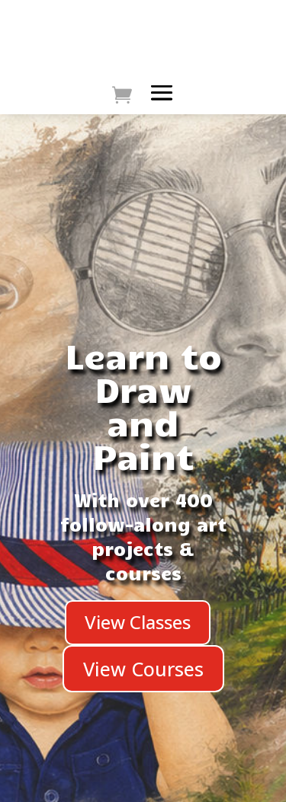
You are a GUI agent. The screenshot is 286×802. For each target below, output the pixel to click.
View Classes (138, 621)
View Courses (143, 669)
